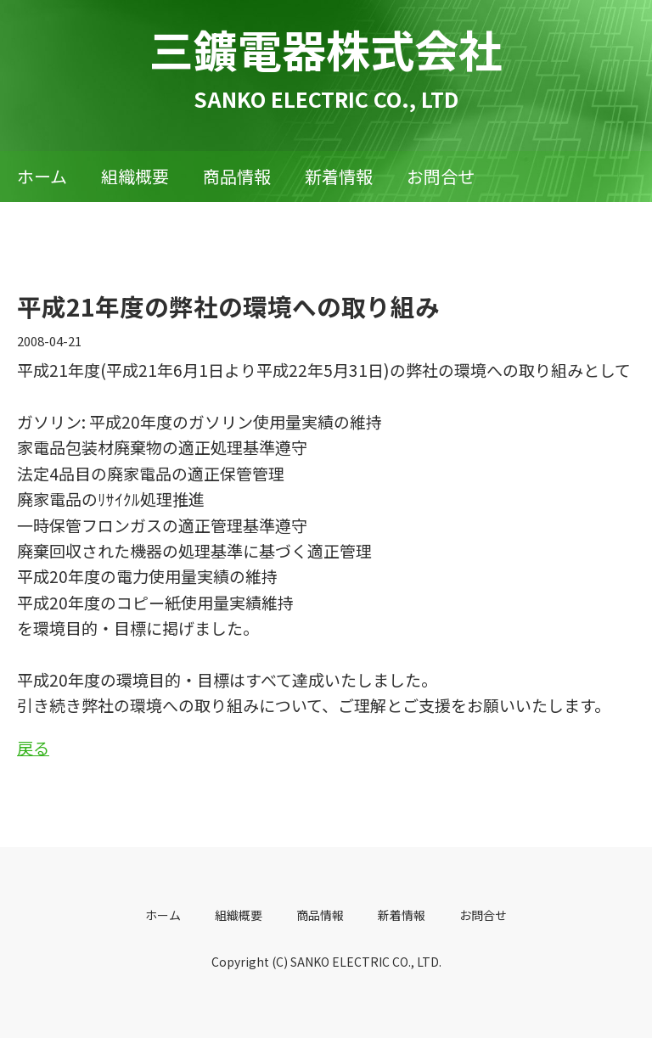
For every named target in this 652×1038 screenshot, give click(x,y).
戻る (33, 747)
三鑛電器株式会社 (326, 49)
